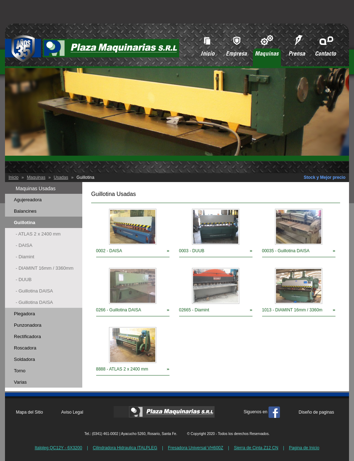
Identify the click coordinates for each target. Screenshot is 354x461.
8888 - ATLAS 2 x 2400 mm (122, 369)
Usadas (61, 177)
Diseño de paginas (316, 412)
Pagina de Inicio (304, 447)
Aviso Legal (72, 412)
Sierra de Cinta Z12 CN (256, 447)
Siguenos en (262, 411)
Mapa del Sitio (29, 412)
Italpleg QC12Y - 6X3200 (58, 447)
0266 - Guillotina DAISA (118, 309)
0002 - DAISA (109, 250)
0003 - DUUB (191, 250)
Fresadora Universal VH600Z (195, 447)
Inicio (14, 177)
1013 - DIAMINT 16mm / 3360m (292, 309)
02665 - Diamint (194, 309)
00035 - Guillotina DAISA (285, 250)
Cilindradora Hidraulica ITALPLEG (125, 447)
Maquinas (36, 177)
